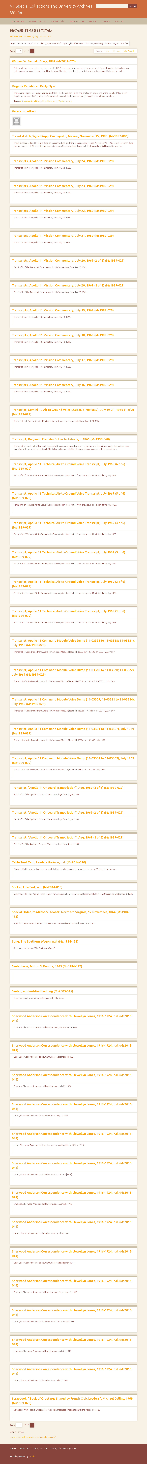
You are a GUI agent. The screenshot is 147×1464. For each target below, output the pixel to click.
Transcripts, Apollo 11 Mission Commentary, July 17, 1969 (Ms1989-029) (63, 360)
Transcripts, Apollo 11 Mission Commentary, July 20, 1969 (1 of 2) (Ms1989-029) (68, 285)
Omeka (32, 1456)
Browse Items (18, 21)
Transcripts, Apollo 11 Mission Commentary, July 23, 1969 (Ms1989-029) (63, 186)
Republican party (49, 101)
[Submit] (135, 6)
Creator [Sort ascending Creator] (117, 51)
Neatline (92, 21)
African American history (30, 101)
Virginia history (65, 101)
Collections (105, 21)
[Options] (130, 6)
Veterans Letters (24, 111)
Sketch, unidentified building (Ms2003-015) (42, 991)
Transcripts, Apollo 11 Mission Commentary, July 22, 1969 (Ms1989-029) (63, 210)
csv (17, 1437)
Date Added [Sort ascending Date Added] (128, 51)
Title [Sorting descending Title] (107, 51)
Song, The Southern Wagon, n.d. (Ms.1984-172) (45, 941)
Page (16, 51)
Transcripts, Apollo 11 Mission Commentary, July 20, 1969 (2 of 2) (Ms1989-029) (68, 260)
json (38, 1437)
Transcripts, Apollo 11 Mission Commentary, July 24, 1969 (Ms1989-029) (63, 161)
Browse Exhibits (58, 21)
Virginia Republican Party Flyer (33, 86)
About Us (119, 21)
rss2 (54, 1437)
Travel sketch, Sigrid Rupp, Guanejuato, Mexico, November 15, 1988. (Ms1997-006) (70, 136)
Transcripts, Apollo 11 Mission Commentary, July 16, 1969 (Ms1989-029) (63, 385)
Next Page (32, 51)
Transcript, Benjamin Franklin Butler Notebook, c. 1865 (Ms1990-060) (61, 439)
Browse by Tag (31, 36)
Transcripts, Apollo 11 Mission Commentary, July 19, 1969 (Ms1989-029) (63, 310)
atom (12, 1437)
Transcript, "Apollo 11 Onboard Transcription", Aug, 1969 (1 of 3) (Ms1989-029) (68, 837)
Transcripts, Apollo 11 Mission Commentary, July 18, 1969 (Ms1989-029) (63, 335)
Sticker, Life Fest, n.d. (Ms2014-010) (37, 887)
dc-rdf (22, 1437)
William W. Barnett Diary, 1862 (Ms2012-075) (44, 61)
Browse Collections (37, 21)
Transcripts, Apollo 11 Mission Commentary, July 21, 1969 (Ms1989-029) (63, 235)
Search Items (45, 36)
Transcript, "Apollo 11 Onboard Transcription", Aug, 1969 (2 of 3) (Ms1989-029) (68, 812)
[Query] (116, 6)
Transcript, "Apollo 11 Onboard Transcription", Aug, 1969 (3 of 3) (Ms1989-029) (68, 787)
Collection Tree (77, 21)
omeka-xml (46, 1437)
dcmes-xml (31, 1437)
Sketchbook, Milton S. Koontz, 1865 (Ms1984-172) (47, 966)
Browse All (16, 36)
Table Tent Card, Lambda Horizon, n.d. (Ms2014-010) (49, 862)
